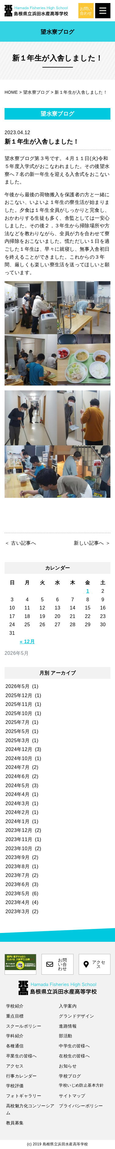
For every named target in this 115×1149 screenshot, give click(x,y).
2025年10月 (19, 713)
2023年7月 (17, 875)
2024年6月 (17, 776)
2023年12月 (19, 830)
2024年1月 (17, 821)
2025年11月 (19, 704)
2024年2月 (17, 812)
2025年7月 (17, 722)
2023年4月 (17, 902)
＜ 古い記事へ (20, 543)
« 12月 (27, 641)
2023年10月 (19, 848)
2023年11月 (19, 839)
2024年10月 (19, 758)
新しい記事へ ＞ (92, 543)
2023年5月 (17, 893)
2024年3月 (17, 803)
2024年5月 (17, 785)
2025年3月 (17, 740)
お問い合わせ (56, 964)
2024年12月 (19, 749)
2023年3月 (17, 911)
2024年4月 (17, 794)
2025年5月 (17, 731)
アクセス (94, 964)
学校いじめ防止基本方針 (81, 1085)
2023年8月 (17, 866)
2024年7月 (17, 767)
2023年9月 (17, 857)
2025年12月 (19, 695)
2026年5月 (17, 686)
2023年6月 (17, 884)
